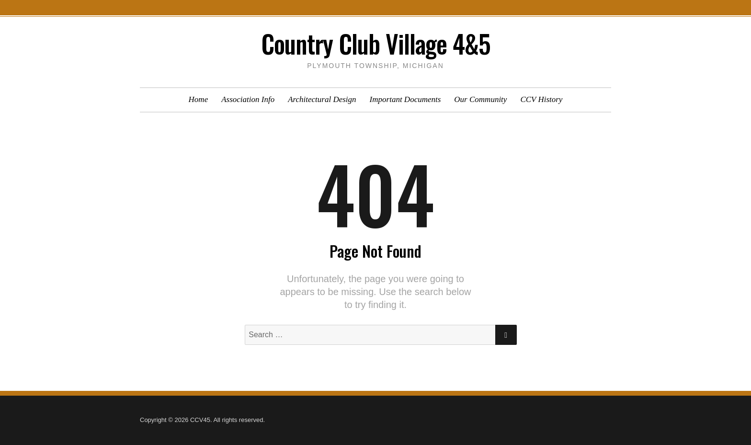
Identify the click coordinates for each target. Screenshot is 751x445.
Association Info (247, 99)
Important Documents (405, 99)
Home (198, 99)
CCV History (541, 99)
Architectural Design (322, 99)
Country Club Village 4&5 (375, 43)
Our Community (480, 99)
